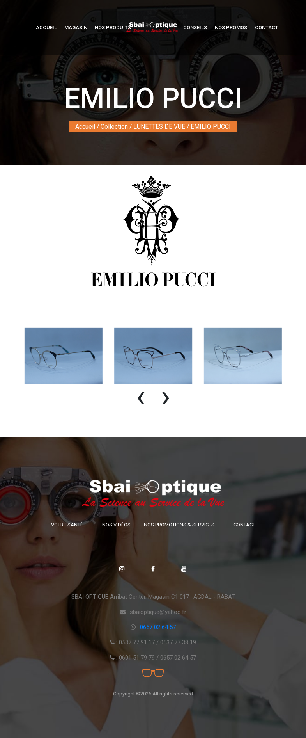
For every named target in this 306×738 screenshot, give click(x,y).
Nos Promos (231, 27)
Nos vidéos (116, 525)
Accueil (46, 27)
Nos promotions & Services (179, 525)
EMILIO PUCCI (211, 126)
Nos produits (113, 27)
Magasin (75, 27)
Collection (114, 126)
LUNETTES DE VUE (159, 126)
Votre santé (67, 525)
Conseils (195, 27)
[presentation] (140, 399)
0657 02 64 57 (158, 627)
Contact (266, 27)
